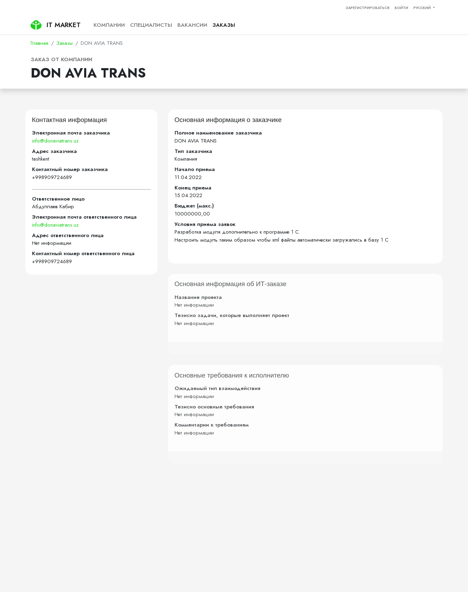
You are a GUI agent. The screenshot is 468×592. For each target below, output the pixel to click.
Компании (109, 25)
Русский (422, 7)
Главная (39, 43)
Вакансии (192, 25)
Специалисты (151, 25)
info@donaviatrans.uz (55, 141)
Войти (401, 7)
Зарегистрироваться (367, 7)
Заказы (223, 25)
